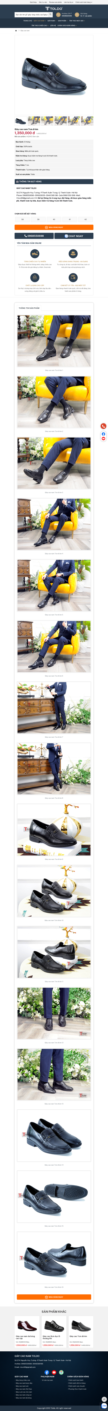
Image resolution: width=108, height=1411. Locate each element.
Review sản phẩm (55, 2)
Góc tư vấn (43, 2)
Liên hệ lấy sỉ (68, 2)
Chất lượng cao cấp (35, 285)
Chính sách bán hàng (83, 2)
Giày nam (51, 21)
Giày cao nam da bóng (24, 1398)
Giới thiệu (33, 2)
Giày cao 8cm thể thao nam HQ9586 (25, 1337)
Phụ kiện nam (47, 1377)
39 (38, 219)
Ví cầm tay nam (47, 1380)
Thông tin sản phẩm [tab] (29, 308)
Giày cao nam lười (22, 1386)
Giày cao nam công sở (23, 1395)
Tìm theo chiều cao (40, 25)
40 (54, 219)
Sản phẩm (63, 21)
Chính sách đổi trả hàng (76, 1383)
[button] (16, 121)
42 (85, 219)
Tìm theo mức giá (77, 21)
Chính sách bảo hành (75, 1380)
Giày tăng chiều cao (23, 1380)
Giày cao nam (40, 21)
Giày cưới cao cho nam (24, 1392)
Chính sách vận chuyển (76, 1386)
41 (70, 219)
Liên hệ (53, 25)
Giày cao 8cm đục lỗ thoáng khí (78, 1337)
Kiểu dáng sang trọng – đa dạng (73, 261)
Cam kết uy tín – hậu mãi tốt (73, 285)
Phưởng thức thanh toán (77, 1389)
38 (22, 219)
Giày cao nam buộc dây (24, 1383)
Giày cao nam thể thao (24, 1389)
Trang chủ (27, 21)
